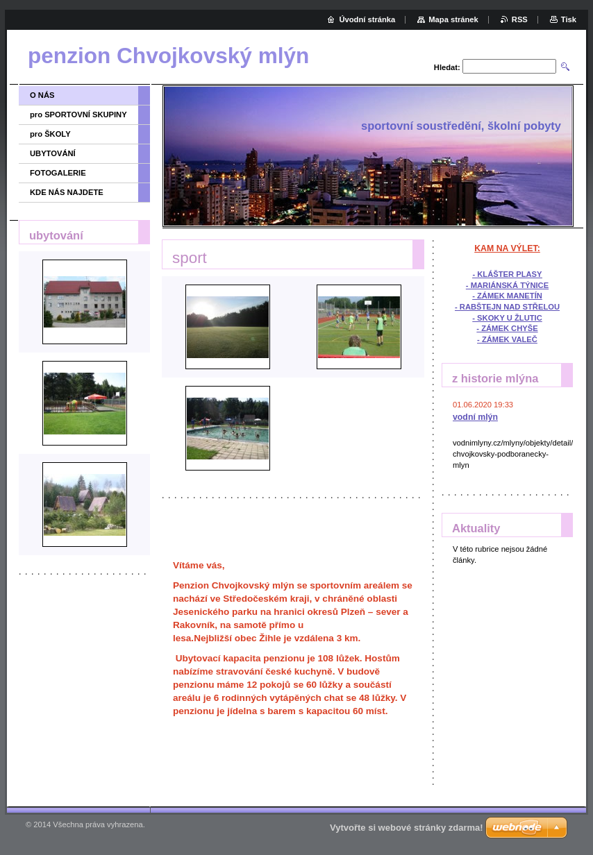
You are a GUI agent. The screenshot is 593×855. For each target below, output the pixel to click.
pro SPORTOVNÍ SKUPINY (78, 114)
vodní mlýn (475, 417)
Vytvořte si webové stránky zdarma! (406, 827)
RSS (520, 19)
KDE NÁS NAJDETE (66, 192)
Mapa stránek (453, 19)
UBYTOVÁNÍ (53, 153)
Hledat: (447, 67)
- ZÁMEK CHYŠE (506, 328)
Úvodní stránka (367, 19)
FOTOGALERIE (58, 173)
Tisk (568, 19)
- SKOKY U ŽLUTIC (507, 318)
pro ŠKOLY (50, 134)
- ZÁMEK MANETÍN (507, 295)
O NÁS (42, 95)
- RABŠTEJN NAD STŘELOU (507, 307)
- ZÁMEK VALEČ (507, 339)
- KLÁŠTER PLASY (507, 274)
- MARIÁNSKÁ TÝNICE (507, 285)
